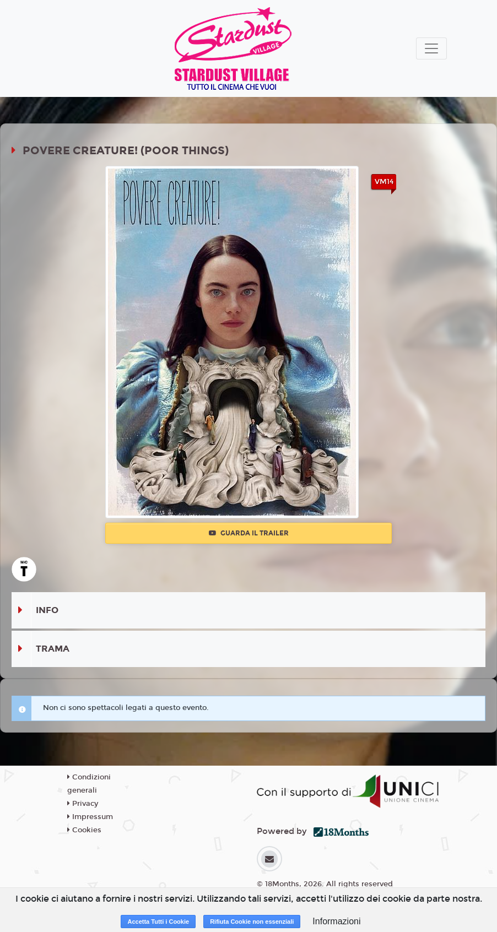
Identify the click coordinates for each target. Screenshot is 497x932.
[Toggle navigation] (431, 48)
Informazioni (336, 921)
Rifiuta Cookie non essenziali (252, 921)
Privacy (82, 803)
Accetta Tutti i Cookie (158, 921)
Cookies (84, 830)
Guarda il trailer (249, 533)
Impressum (90, 816)
